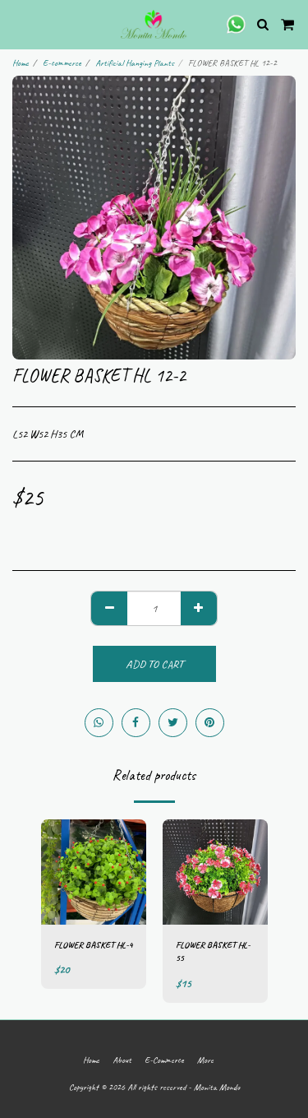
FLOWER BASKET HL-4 (93, 944)
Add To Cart (154, 664)
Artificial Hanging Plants (134, 62)
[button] (18, 23)
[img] (93, 872)
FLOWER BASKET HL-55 (213, 951)
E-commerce (62, 62)
